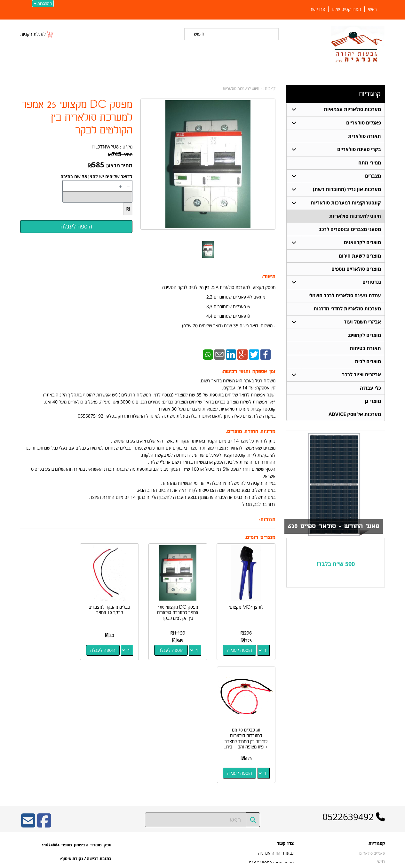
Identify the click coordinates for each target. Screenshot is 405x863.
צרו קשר (285, 718)
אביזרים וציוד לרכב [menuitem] (361, 374)
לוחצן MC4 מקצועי (247, 605)
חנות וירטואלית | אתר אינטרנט (162, 857)
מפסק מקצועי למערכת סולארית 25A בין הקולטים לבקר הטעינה (218, 287)
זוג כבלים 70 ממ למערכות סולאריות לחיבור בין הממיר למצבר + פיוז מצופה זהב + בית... (49, 616)
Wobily (223, 857)
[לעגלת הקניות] (37, 34)
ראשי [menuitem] (372, 9)
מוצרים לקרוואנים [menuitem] (362, 242)
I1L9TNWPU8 (105, 147)
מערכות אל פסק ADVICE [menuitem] (355, 414)
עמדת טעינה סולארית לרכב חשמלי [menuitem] (344, 295)
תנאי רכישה (285, 747)
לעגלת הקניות (33, 34)
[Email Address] (28, 700)
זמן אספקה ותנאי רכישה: (248, 372)
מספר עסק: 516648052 (271, 737)
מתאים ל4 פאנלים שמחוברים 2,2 (240, 297)
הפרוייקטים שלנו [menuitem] (346, 9)
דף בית (270, 88)
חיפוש (199, 34)
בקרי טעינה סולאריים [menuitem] (359, 149)
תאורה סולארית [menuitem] (364, 136)
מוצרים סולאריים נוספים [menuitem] (356, 269)
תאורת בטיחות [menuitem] (365, 348)
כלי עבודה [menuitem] (370, 388)
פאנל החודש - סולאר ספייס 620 (333, 526)
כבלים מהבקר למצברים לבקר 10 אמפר (115, 607)
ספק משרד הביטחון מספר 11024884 (76, 720)
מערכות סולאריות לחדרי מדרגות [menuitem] (347, 308)
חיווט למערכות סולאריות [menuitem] (355, 216)
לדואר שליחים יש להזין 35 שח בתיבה (96, 176)
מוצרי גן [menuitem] (373, 401)
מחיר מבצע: (119, 165)
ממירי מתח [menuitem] (369, 162)
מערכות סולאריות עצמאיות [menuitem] (352, 109)
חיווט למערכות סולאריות (241, 88)
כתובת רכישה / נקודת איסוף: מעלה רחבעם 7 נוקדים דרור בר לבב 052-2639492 (85, 748)
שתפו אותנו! (284, 764)
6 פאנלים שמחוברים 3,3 (240, 306)
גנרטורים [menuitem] (371, 282)
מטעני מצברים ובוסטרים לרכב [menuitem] (350, 229)
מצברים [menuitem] (373, 175)
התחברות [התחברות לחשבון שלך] (43, 3)
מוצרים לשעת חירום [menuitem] (360, 255)
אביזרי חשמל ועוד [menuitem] (362, 321)
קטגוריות (369, 94)
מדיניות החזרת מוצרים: (250, 431)
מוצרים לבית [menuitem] (368, 361)
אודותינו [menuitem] (379, 801)
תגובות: (267, 520)
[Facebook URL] (44, 700)
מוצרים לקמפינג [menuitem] (364, 335)
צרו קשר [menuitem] (317, 9)
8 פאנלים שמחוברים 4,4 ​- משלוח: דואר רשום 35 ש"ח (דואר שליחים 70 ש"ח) (228, 321)
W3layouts (98, 772)
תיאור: (268, 277)
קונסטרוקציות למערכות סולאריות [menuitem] (346, 202)
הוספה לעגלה (240, 648)
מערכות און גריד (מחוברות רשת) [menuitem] (347, 189)
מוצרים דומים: (260, 537)
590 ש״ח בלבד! (336, 564)
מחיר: (120, 154)
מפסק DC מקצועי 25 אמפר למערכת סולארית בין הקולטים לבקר (77, 117)
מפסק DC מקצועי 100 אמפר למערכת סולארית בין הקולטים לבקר (181, 610)
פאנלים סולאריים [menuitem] (363, 122)
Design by (86, 772)
